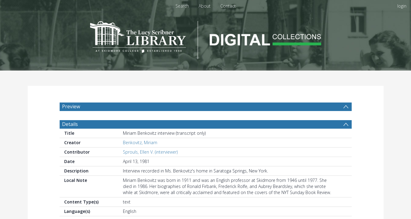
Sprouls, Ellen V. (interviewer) (150, 152)
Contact (228, 6)
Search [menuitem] (182, 6)
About (205, 6)
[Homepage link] (205, 38)
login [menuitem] (401, 6)
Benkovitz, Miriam (140, 142)
